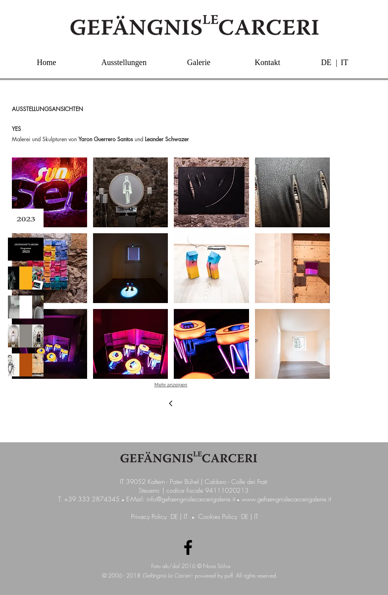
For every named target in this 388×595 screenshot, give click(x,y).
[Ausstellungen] (124, 62)
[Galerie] (198, 62)
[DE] (326, 62)
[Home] (46, 62)
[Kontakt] (267, 62)
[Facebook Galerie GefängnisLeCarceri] (188, 547)
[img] (26, 220)
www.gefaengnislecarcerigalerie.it (286, 499)
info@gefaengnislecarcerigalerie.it (190, 499)
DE (174, 516)
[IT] (344, 62)
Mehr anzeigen (170, 385)
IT (186, 516)
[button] (336, 62)
